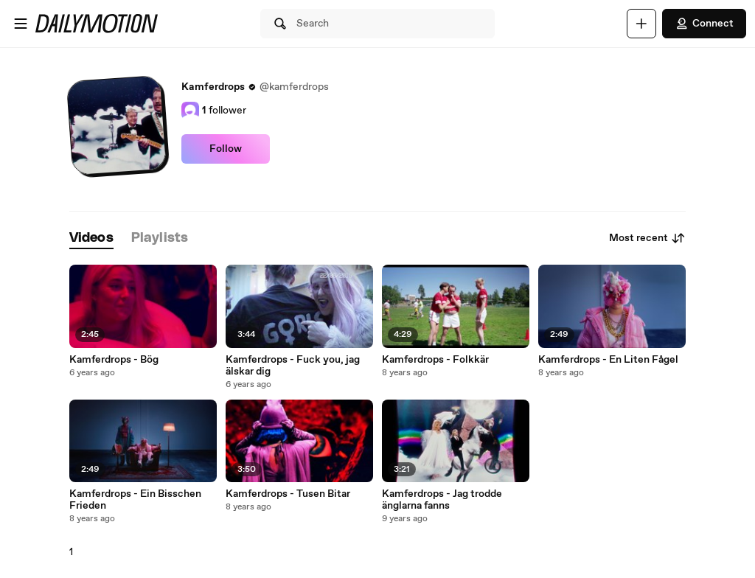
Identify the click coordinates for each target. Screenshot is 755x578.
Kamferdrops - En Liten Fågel (608, 360)
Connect (704, 23)
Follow (225, 149)
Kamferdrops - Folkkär (435, 360)
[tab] (91, 238)
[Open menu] (20, 23)
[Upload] (641, 23)
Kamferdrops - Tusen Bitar (288, 494)
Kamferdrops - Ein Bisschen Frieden (135, 500)
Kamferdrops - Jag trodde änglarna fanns (442, 500)
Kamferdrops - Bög (114, 360)
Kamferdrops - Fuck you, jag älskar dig (293, 365)
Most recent (647, 238)
